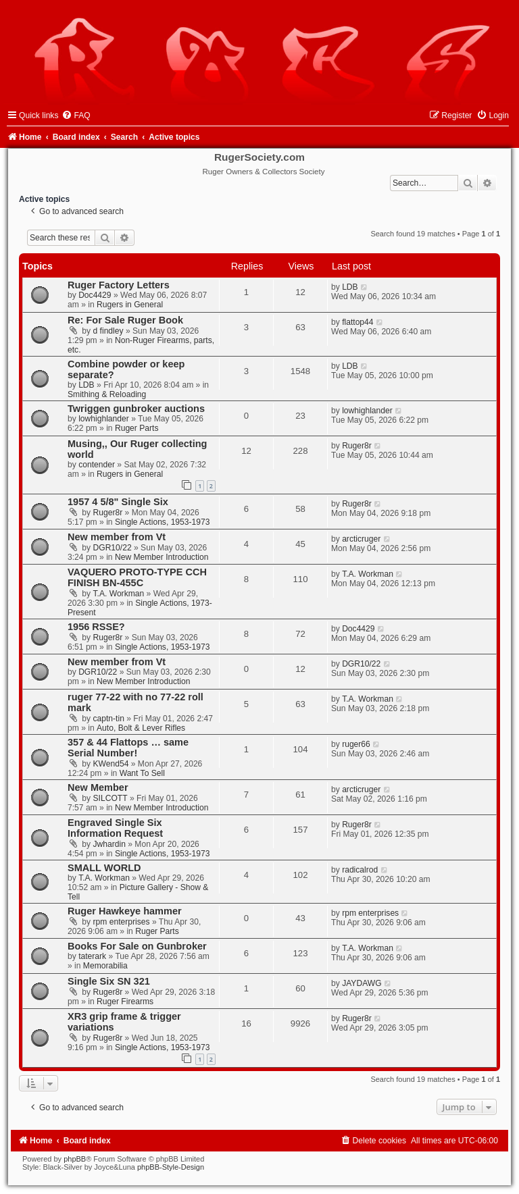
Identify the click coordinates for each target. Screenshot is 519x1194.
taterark (92, 956)
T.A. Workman (119, 593)
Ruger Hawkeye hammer (125, 911)
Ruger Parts (137, 428)
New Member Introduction (161, 557)
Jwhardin (109, 844)
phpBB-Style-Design (170, 1167)
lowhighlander (103, 418)
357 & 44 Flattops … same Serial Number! (128, 747)
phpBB (75, 1159)
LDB (350, 287)
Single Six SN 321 (109, 981)
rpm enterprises (121, 922)
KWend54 (111, 764)
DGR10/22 (112, 547)
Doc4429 (94, 295)
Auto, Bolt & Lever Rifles (141, 728)
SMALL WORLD (104, 867)
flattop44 (357, 322)
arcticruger (361, 539)
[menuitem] (75, 115)
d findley (108, 331)
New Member (98, 787)
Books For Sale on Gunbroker (137, 946)
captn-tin (108, 718)
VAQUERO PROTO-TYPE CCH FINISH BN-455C (137, 577)
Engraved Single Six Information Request (115, 828)
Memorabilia (105, 965)
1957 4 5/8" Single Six (118, 501)
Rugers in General (130, 304)
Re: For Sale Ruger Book (125, 320)
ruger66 (356, 744)
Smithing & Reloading (107, 394)
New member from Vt (117, 536)
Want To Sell (142, 773)
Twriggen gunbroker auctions (136, 408)
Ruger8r (357, 445)
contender (96, 464)
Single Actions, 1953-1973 (162, 522)
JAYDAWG (361, 983)
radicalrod (360, 870)
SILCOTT (110, 798)
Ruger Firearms (125, 1001)
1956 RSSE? (96, 626)
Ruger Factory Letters (119, 285)
